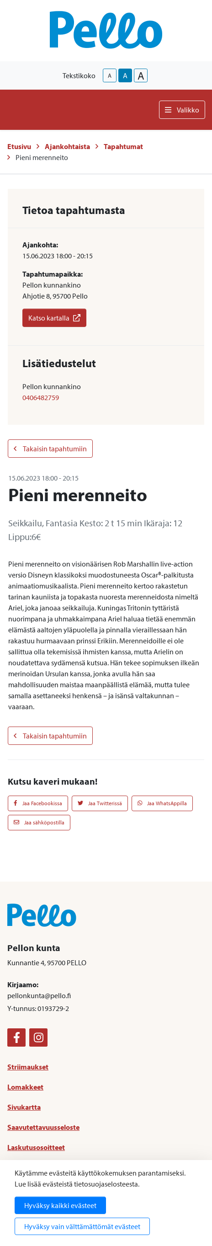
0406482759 (40, 397)
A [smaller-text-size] (109, 75)
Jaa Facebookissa (38, 803)
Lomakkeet (25, 1086)
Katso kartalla (54, 317)
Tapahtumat (123, 146)
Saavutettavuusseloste (43, 1127)
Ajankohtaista (67, 146)
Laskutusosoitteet (36, 1147)
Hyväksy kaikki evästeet (60, 1205)
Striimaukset (27, 1066)
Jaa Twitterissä (100, 803)
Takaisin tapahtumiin (50, 448)
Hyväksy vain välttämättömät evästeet (82, 1226)
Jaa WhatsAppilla (162, 803)
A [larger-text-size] (141, 75)
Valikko (182, 109)
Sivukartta (24, 1107)
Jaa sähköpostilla (39, 822)
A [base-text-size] (125, 75)
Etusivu (19, 146)
